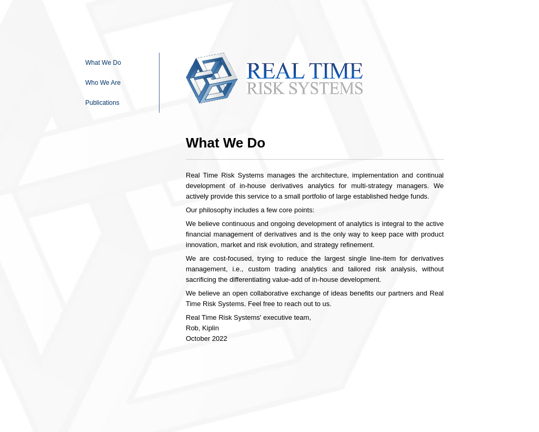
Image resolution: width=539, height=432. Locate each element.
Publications (102, 102)
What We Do (103, 62)
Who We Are (103, 82)
